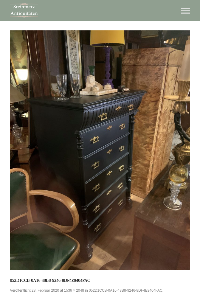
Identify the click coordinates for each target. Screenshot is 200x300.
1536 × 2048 (74, 290)
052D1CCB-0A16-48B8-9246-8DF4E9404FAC (125, 290)
